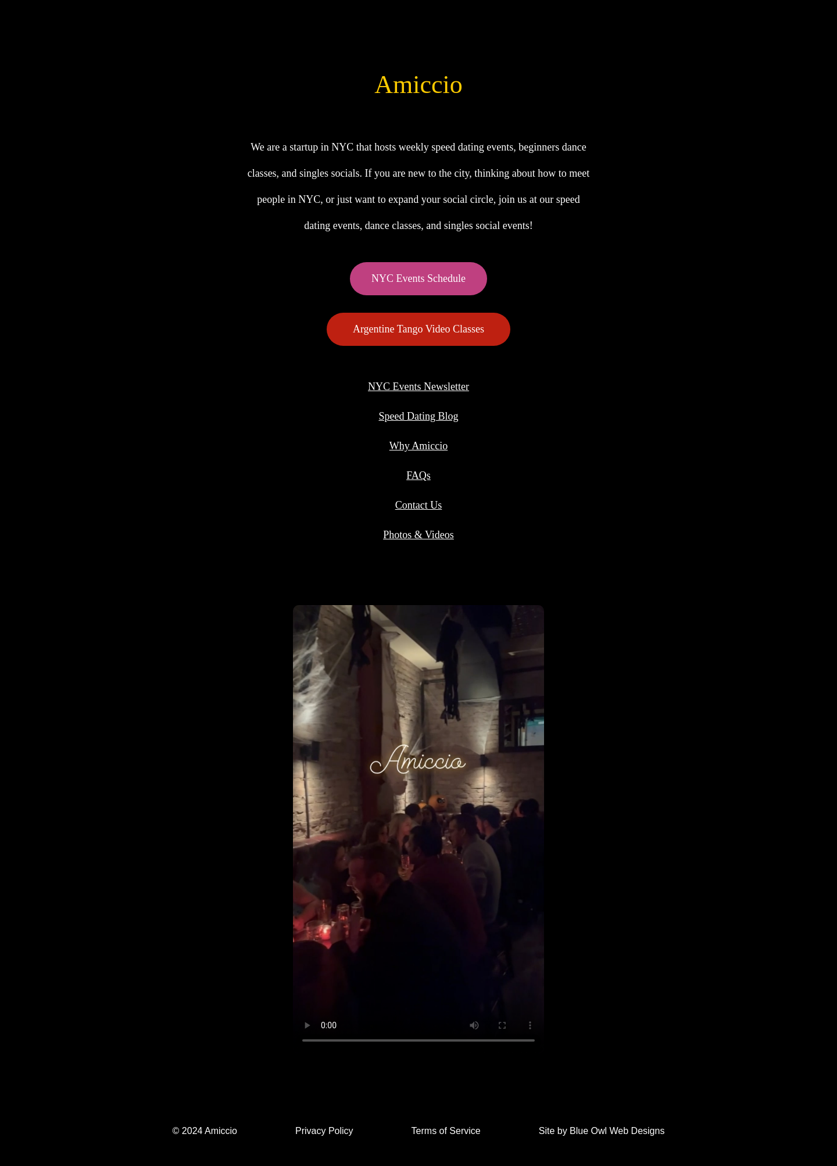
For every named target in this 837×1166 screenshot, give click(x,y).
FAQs (418, 475)
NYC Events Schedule (418, 278)
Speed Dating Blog (419, 416)
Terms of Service (446, 1131)
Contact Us (418, 505)
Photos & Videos (418, 535)
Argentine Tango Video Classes (418, 329)
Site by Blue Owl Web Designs (602, 1131)
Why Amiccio (418, 446)
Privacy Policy (324, 1131)
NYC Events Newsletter (418, 386)
